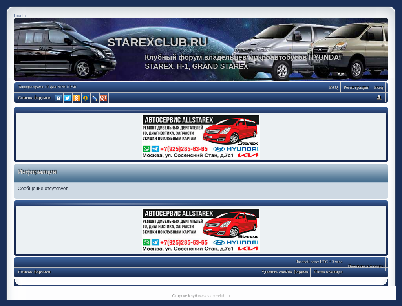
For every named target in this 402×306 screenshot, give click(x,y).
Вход (378, 87)
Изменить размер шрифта (379, 97)
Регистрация (356, 87)
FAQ (333, 87)
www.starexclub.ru (214, 296)
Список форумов (34, 97)
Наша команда (328, 271)
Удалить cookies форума (284, 271)
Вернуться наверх (365, 266)
